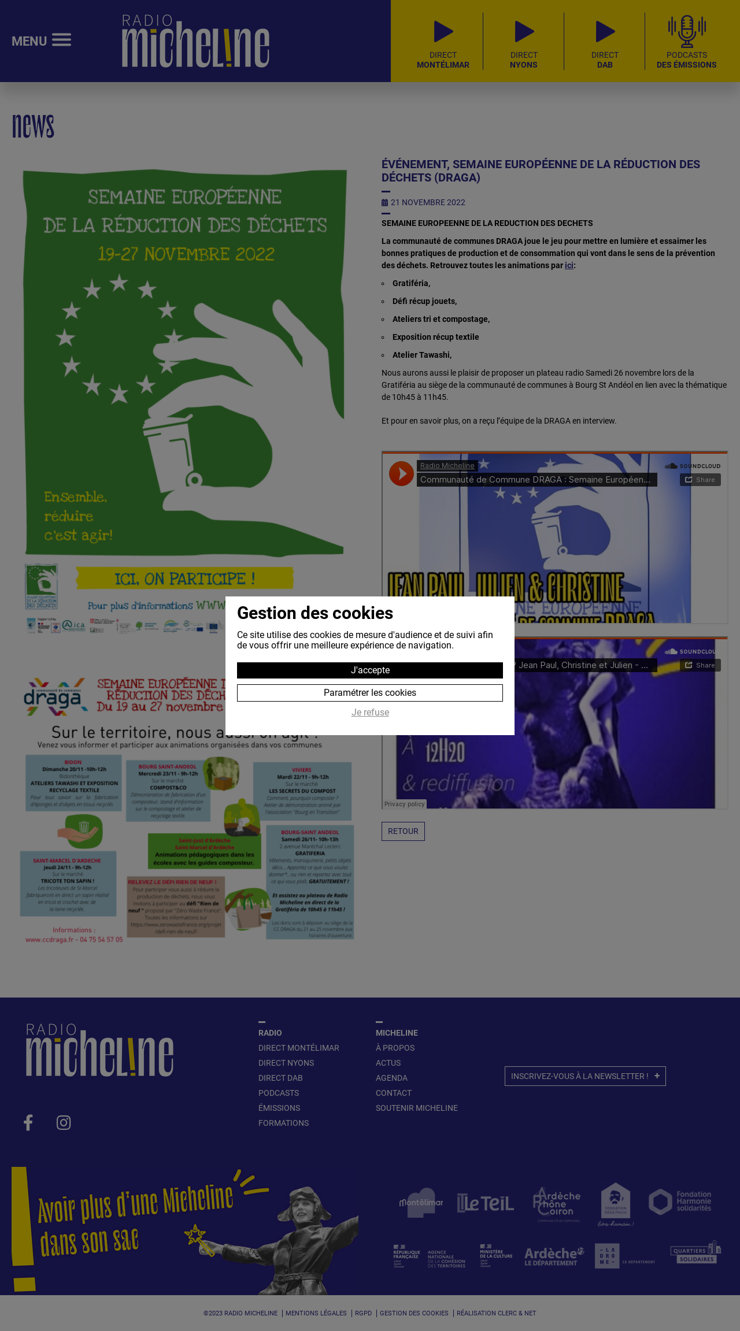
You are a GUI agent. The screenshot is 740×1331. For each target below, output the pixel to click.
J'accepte (370, 670)
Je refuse (370, 712)
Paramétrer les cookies (370, 692)
